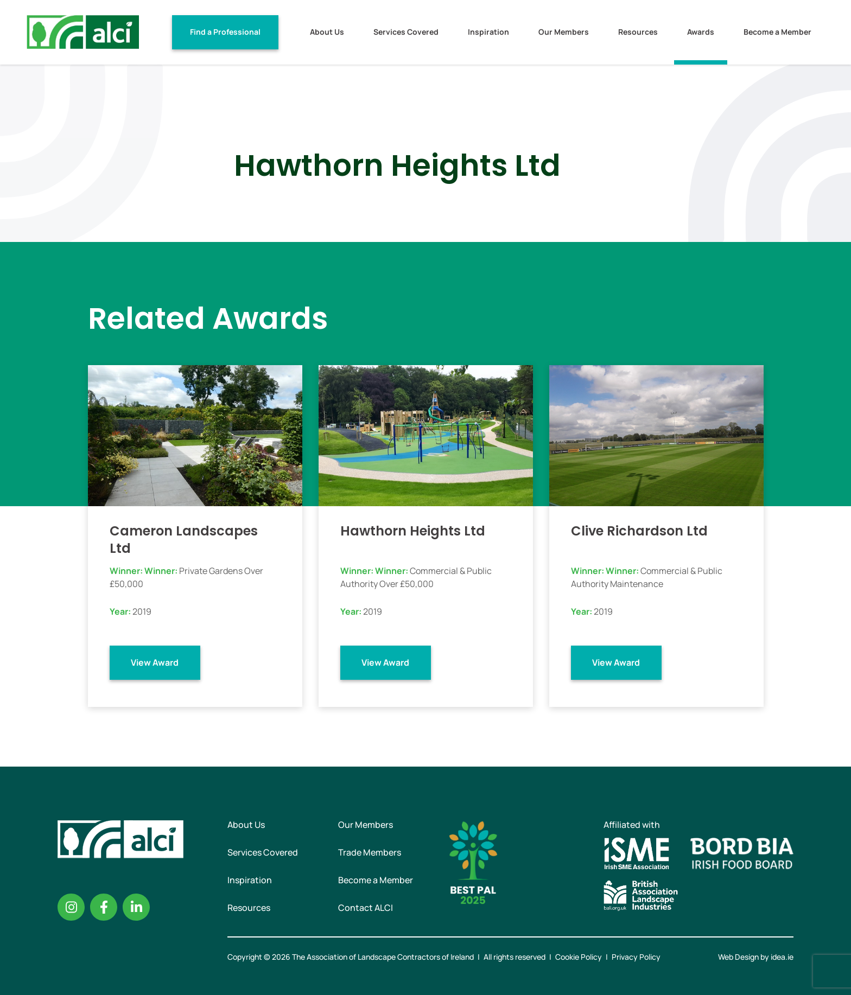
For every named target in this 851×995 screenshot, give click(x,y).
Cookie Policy (578, 957)
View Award (155, 662)
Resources (638, 32)
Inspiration (488, 32)
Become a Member (777, 32)
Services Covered (406, 32)
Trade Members (369, 852)
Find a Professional (225, 32)
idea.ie (782, 957)
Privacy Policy (636, 957)
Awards (700, 32)
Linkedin (136, 907)
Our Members (563, 32)
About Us (327, 32)
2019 (141, 611)
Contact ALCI (365, 908)
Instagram (71, 907)
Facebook (103, 907)
